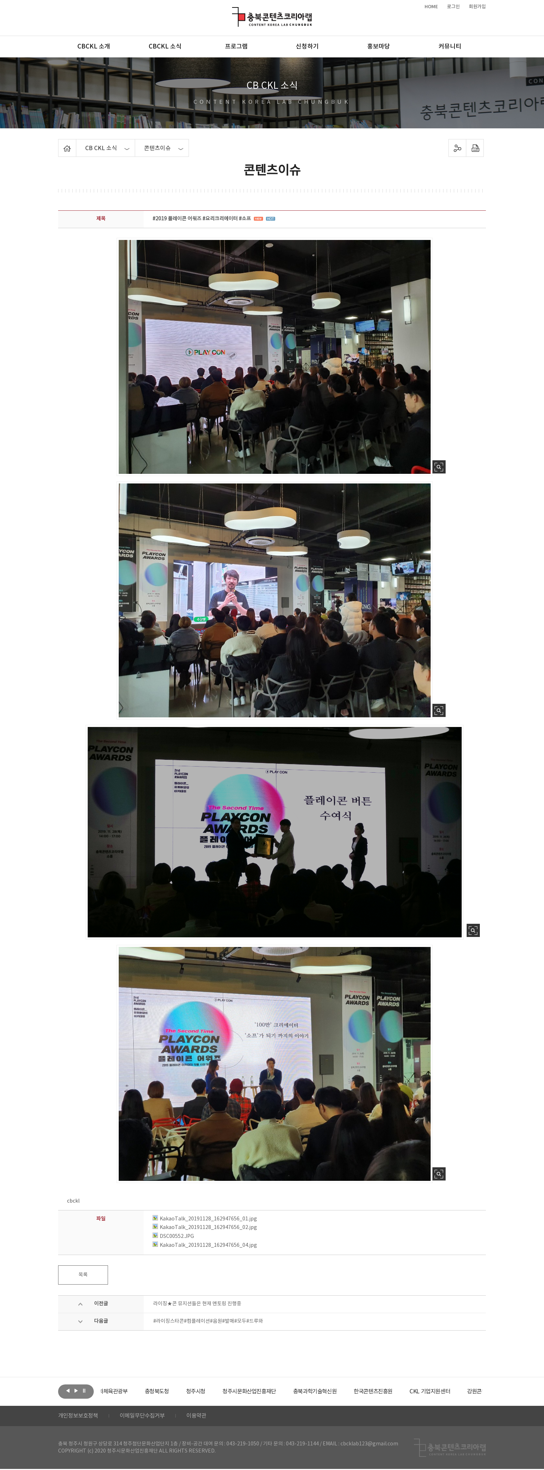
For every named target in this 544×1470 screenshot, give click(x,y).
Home (60, 143)
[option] (127, 1391)
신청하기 (307, 46)
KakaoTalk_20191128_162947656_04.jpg (205, 1245)
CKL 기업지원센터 (462, 1391)
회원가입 (477, 7)
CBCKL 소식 (165, 46)
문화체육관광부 (127, 1391)
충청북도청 (176, 1391)
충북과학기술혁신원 (341, 1391)
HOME (431, 7)
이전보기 (67, 1390)
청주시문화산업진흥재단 (273, 1391)
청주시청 (216, 1391)
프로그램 (236, 46)
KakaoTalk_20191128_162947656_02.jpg (205, 1227)
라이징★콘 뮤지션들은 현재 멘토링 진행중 (197, 1304)
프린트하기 (475, 148)
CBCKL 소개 (93, 46)
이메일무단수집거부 (147, 1416)
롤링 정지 (84, 1390)
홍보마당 (378, 46)
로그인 (453, 7)
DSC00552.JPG (173, 1236)
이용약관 (203, 1416)
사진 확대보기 (439, 466)
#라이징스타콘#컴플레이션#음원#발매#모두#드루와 (208, 1321)
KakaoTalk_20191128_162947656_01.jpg (205, 1219)
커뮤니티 (449, 46)
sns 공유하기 (458, 148)
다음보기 (75, 1390)
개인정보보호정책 (79, 1416)
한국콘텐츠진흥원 (403, 1391)
